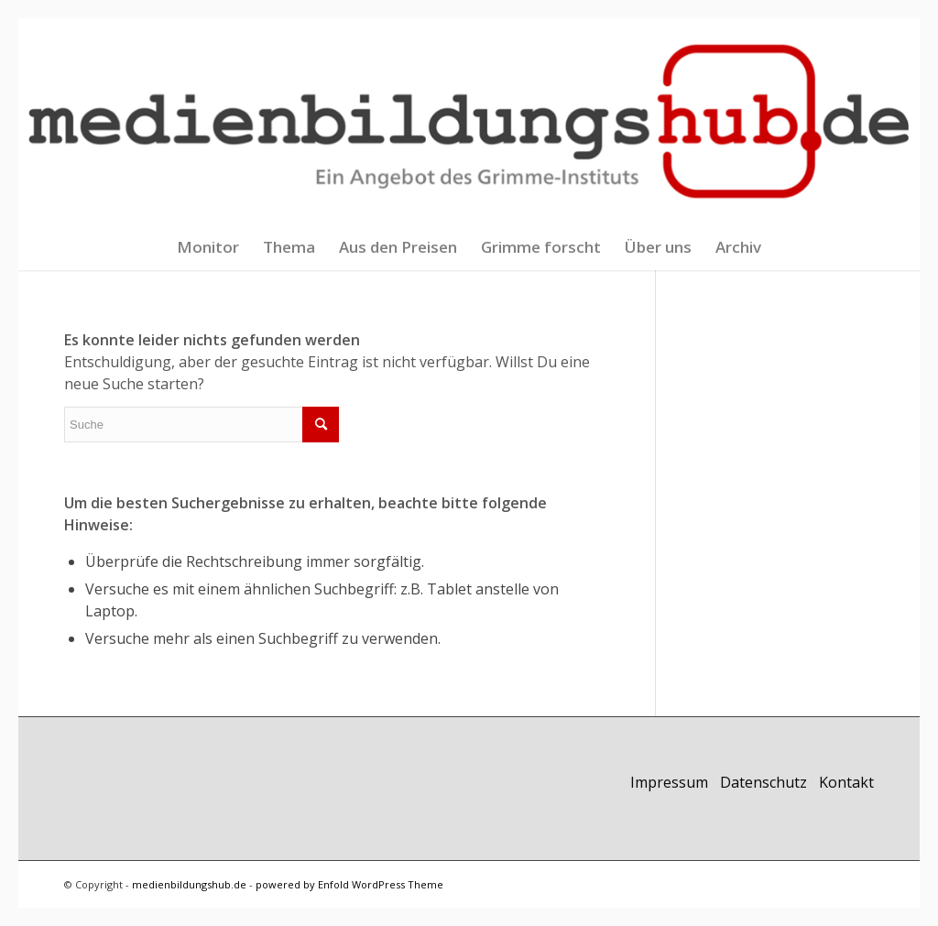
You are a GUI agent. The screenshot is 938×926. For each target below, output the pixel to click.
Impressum (669, 782)
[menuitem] (208, 247)
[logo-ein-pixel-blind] (469, 121)
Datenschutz (763, 782)
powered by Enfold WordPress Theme (349, 884)
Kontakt (846, 782)
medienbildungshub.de (189, 884)
